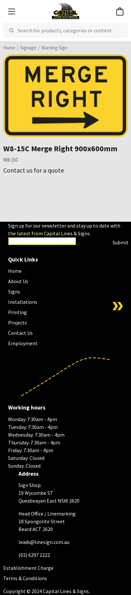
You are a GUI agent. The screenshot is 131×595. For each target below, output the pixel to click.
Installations (22, 302)
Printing (17, 312)
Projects (17, 322)
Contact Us (20, 333)
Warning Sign (54, 48)
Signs (14, 291)
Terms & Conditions (25, 578)
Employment (23, 343)
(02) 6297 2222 (34, 555)
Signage (28, 48)
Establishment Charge (28, 568)
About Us (18, 281)
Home (9, 48)
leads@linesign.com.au (43, 542)
